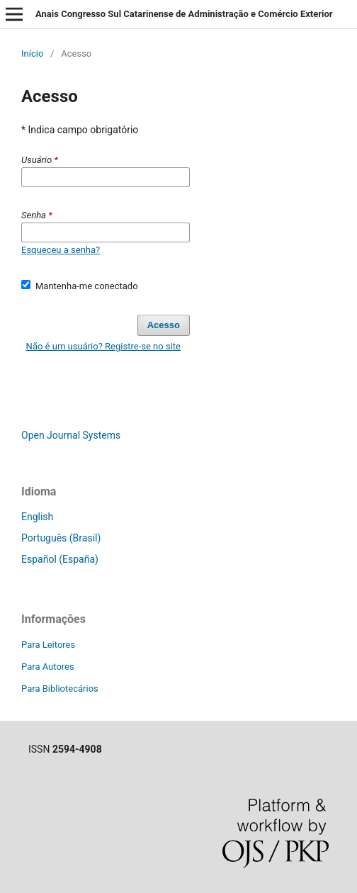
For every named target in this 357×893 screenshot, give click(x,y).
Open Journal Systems (70, 435)
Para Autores (47, 666)
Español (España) (59, 559)
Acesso (163, 325)
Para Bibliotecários (59, 688)
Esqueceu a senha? (60, 250)
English (37, 516)
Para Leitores (48, 644)
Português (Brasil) (61, 538)
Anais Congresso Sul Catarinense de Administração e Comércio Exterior (184, 14)
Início (32, 53)
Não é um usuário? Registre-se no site (103, 346)
